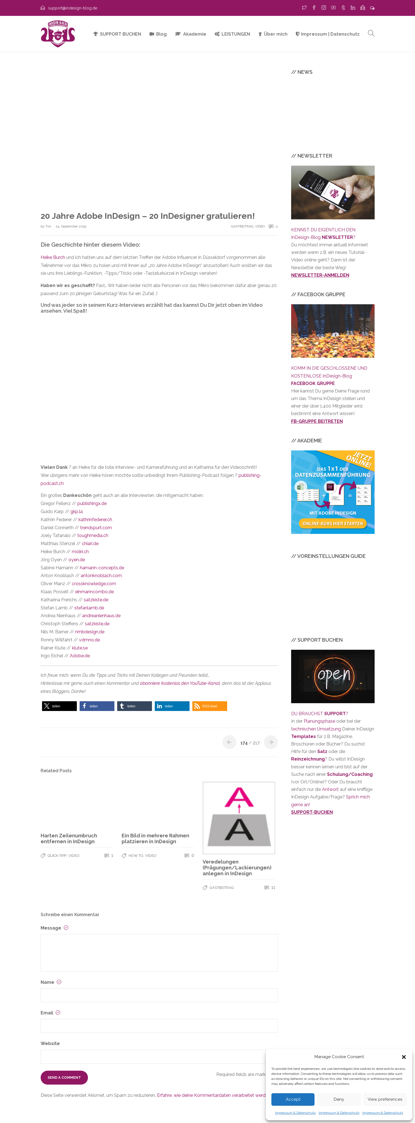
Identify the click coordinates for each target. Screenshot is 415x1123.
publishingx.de (92, 503)
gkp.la (76, 511)
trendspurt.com (96, 527)
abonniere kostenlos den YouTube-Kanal (180, 683)
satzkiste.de (96, 599)
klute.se (80, 648)
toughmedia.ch (92, 535)
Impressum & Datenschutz (295, 1113)
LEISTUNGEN (236, 34)
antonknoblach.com (101, 575)
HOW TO (136, 856)
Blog (161, 34)
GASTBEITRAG (242, 226)
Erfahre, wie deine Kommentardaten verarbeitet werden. (214, 1095)
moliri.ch (80, 551)
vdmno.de (89, 640)
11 (269, 887)
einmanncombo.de (94, 591)
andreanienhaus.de (101, 615)
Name (51, 982)
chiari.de (90, 543)
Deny (339, 1099)
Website (50, 1043)
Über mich (276, 34)
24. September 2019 (71, 226)
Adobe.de (80, 655)
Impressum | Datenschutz (330, 34)
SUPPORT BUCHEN (120, 34)
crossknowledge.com (94, 583)
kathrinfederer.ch (95, 519)
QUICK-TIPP (57, 856)
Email (50, 1013)
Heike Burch (53, 257)
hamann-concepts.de (102, 567)
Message (54, 928)
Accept (293, 1099)
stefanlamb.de (89, 607)
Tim (48, 226)
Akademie (194, 34)
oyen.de (76, 559)
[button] (404, 1057)
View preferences (385, 1099)
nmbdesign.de (89, 631)
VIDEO (260, 226)
